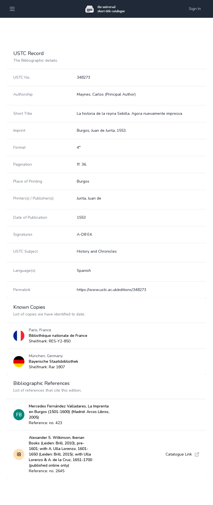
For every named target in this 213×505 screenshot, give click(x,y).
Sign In (195, 8)
